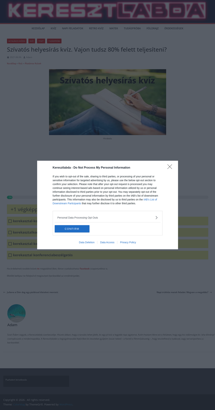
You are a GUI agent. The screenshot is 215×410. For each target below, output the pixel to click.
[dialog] (107, 205)
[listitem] (107, 217)
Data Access (107, 242)
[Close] (170, 167)
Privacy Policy (128, 242)
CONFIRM (72, 228)
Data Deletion (87, 242)
